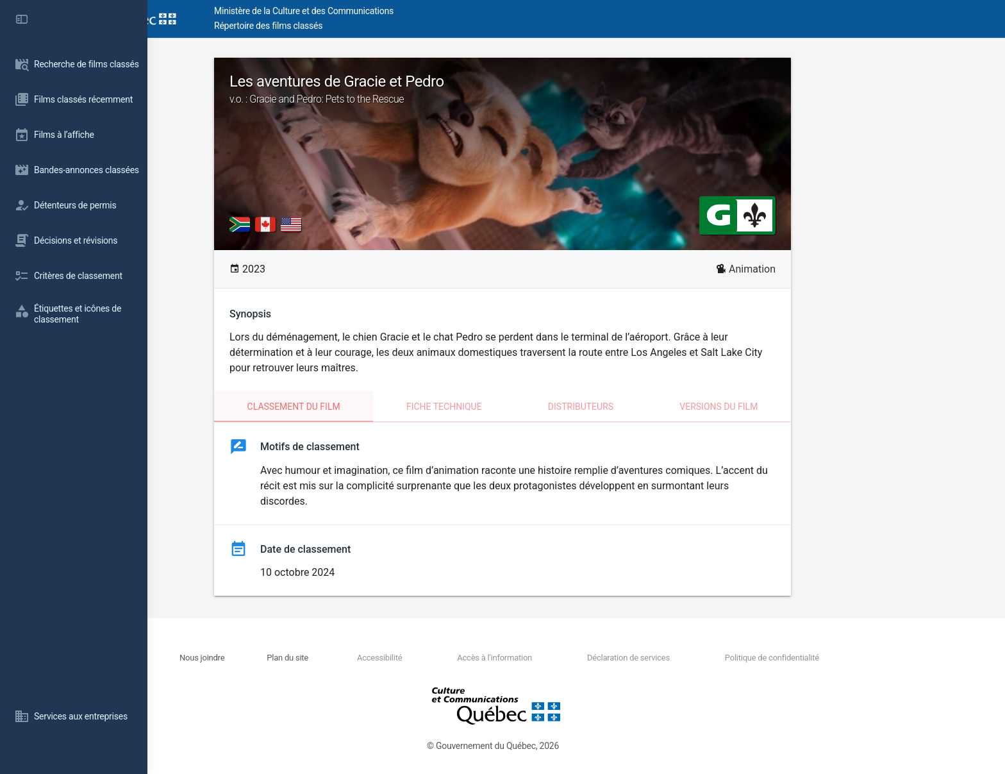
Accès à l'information (568, 657)
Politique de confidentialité (845, 657)
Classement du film (367, 406)
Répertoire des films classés (342, 26)
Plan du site (362, 657)
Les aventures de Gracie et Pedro (576, 89)
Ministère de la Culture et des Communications (378, 11)
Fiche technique (518, 406)
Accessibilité (453, 657)
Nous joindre (276, 657)
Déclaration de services (702, 657)
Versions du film (792, 406)
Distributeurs (654, 406)
